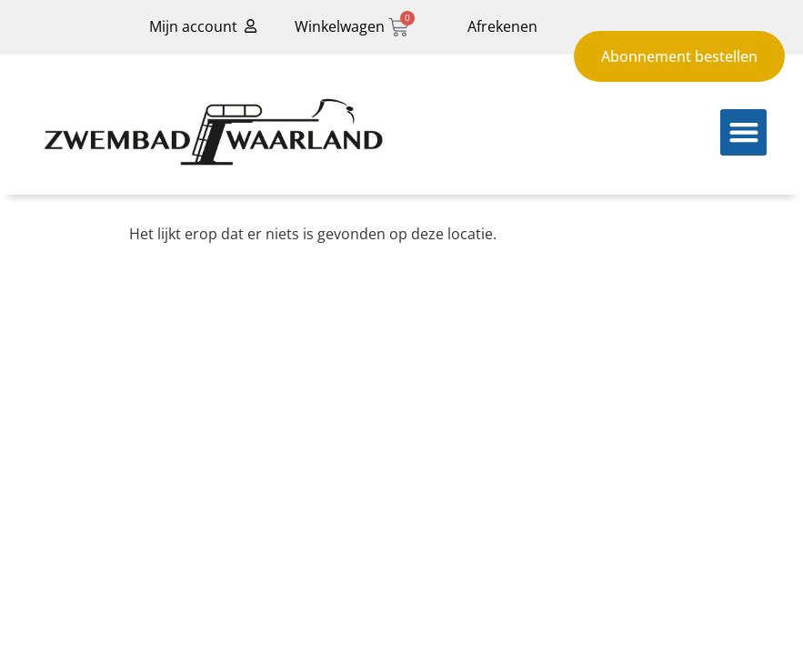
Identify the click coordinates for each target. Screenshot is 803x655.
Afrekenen (502, 26)
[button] (743, 132)
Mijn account (193, 26)
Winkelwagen (340, 26)
